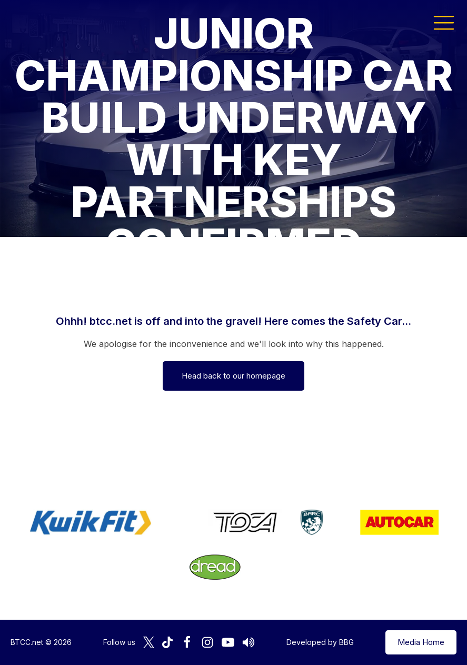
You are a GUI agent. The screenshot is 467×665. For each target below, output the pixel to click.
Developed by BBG (320, 642)
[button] (443, 22)
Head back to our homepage (233, 376)
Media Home (421, 642)
